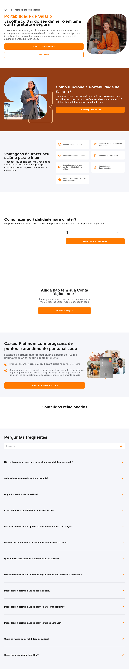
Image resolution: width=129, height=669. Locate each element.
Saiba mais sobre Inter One (45, 385)
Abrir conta (43, 55)
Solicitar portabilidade (44, 46)
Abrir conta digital (64, 311)
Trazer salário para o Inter (95, 241)
